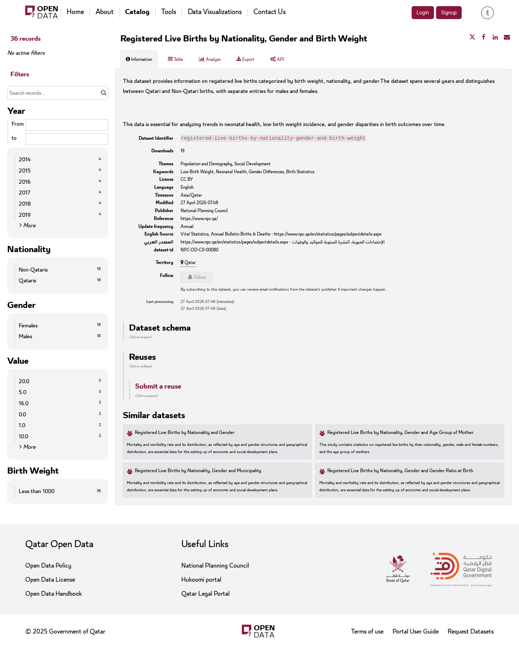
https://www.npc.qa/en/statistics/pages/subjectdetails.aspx (328, 235)
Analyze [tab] (210, 59)
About (105, 12)
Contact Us (269, 12)
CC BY (187, 180)
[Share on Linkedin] (495, 37)
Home (75, 12)
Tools (168, 12)
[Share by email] (507, 37)
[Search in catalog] (103, 93)
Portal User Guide (415, 631)
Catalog (137, 12)
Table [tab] (175, 59)
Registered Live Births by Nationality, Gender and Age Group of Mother (400, 433)
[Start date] (67, 125)
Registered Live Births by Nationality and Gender (185, 433)
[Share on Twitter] (472, 37)
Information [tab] (139, 59)
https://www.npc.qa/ (199, 219)
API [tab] (277, 59)
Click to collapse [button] (140, 367)
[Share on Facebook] (484, 37)
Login (423, 12)
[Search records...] (57, 93)
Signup (449, 12)
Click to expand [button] (140, 338)
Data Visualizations (215, 12)
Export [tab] (245, 59)
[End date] (67, 139)
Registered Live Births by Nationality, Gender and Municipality (198, 471)
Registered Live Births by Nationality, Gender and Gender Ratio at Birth (400, 471)
